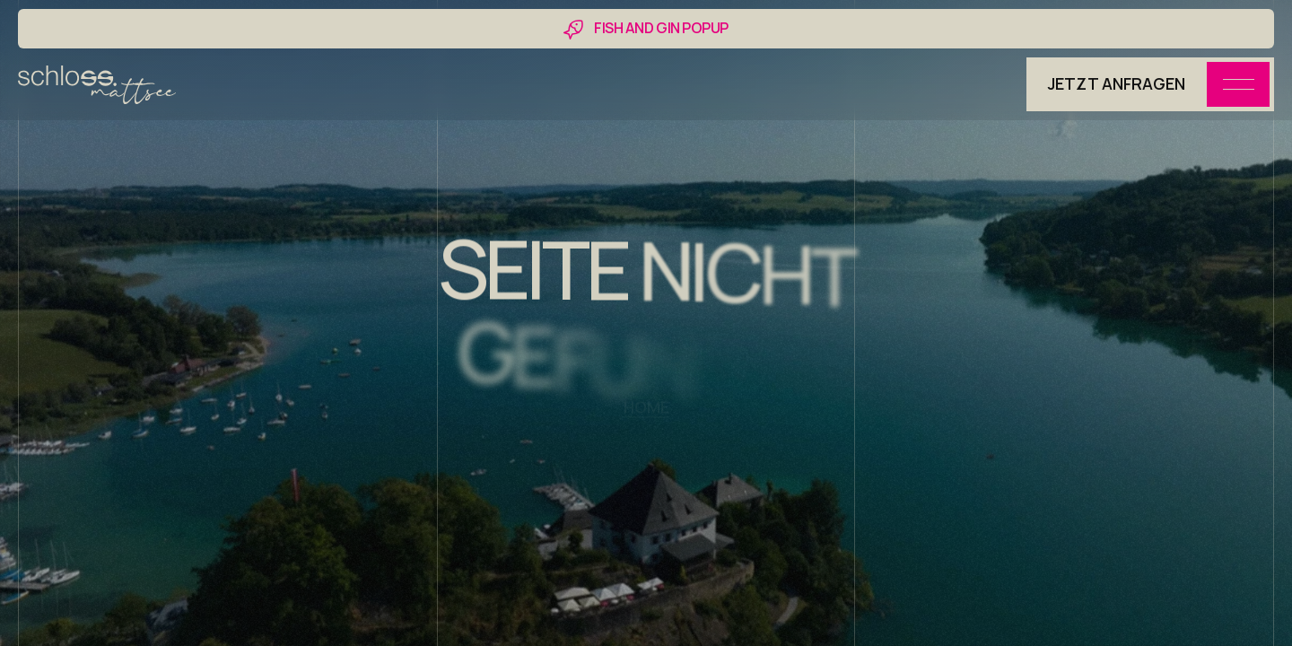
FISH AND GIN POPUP (661, 28)
